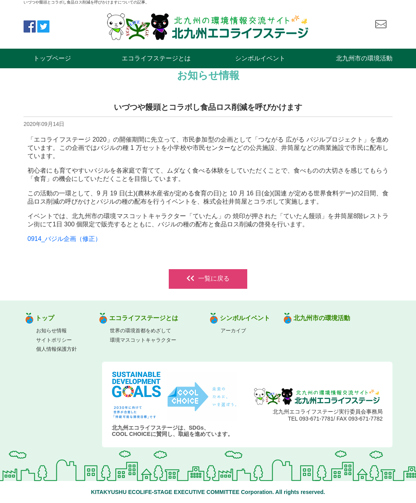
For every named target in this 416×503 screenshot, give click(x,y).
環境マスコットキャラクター (143, 340)
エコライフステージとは (156, 58)
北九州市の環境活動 (364, 58)
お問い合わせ (380, 24)
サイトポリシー (54, 340)
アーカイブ (233, 331)
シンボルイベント (260, 58)
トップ (44, 318)
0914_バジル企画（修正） (64, 238)
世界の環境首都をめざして (140, 331)
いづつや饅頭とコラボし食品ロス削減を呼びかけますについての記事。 (86, 2)
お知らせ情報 (51, 331)
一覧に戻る (208, 278)
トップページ (52, 58)
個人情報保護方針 (56, 349)
